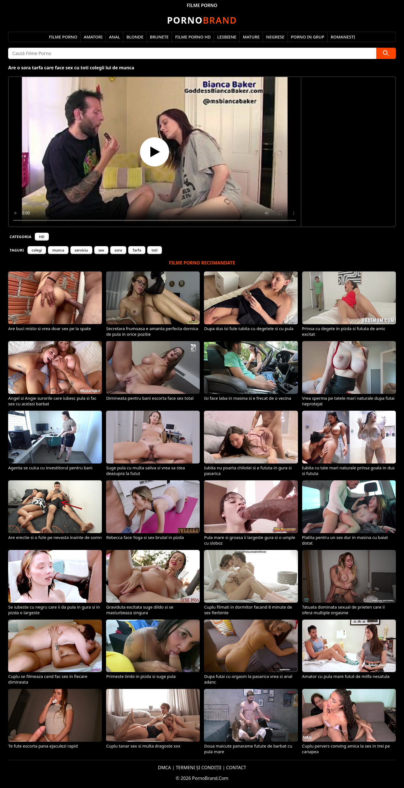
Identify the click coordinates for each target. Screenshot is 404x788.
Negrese (275, 37)
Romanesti (343, 37)
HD (41, 236)
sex (101, 250)
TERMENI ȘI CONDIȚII (198, 767)
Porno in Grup (307, 37)
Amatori (93, 37)
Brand (202, 20)
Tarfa (136, 250)
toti (154, 250)
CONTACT (236, 767)
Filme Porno (63, 37)
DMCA (164, 767)
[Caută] (386, 53)
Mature (251, 37)
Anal (114, 37)
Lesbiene (226, 37)
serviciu (81, 250)
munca (58, 250)
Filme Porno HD (193, 37)
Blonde (135, 37)
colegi (37, 250)
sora (118, 250)
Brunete (159, 37)
